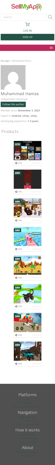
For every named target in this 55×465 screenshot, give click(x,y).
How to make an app (27, 424)
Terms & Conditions (28, 452)
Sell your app (27, 417)
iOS (27, 399)
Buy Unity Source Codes (27, 406)
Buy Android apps (28, 438)
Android (27, 403)
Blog (27, 420)
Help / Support (27, 442)
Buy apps (5, 60)
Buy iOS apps (27, 434)
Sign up (28, 37)
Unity (18, 163)
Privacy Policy (27, 455)
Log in (27, 30)
